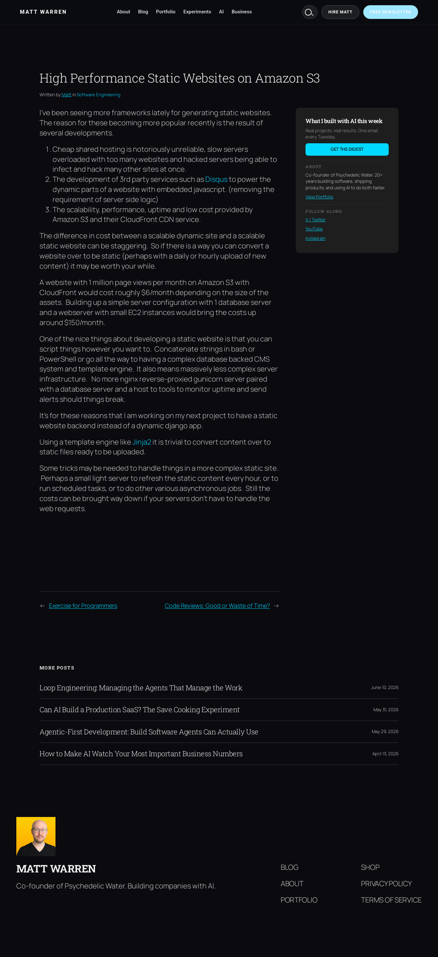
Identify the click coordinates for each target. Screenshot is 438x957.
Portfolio (166, 12)
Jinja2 (142, 442)
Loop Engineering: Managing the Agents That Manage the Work (140, 687)
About (123, 12)
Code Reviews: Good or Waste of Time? (217, 605)
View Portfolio (319, 197)
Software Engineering (98, 95)
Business (242, 12)
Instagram (315, 238)
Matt (66, 94)
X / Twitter (315, 220)
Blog (143, 12)
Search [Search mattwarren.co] (310, 12)
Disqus (216, 179)
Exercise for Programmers (83, 605)
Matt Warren (56, 868)
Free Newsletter (390, 11)
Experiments (197, 12)
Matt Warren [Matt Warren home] (43, 12)
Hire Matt (340, 11)
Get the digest (347, 149)
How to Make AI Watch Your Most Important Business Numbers (141, 753)
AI (221, 12)
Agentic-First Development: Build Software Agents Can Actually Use (148, 732)
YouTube (314, 229)
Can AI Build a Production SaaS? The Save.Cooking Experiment (139, 709)
